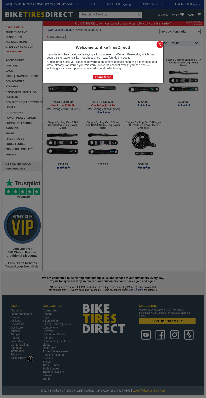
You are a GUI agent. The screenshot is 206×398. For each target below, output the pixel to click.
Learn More (103, 77)
